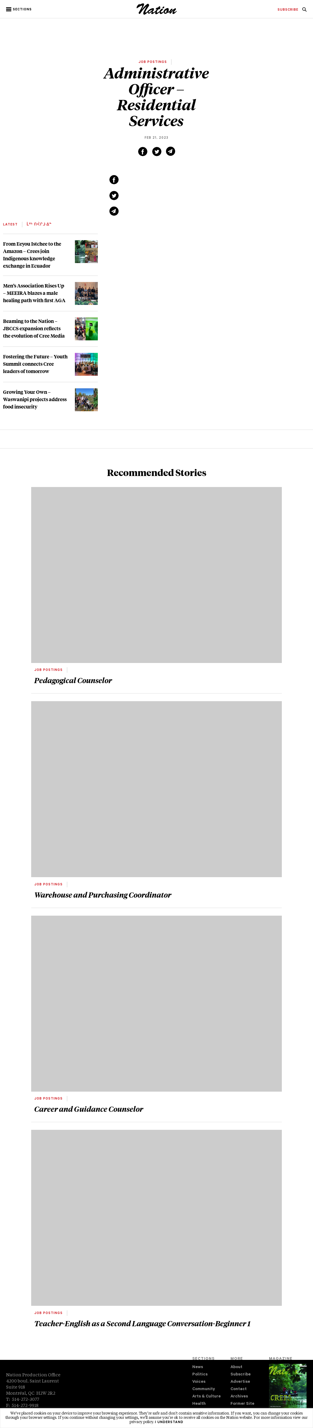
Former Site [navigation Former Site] (242, 1404)
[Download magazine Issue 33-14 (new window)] (288, 1391)
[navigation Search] (304, 11)
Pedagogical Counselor (73, 680)
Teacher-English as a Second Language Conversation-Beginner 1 (142, 1323)
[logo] (157, 13)
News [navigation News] (197, 1367)
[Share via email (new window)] (170, 151)
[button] (19, 9)
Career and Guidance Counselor (88, 1109)
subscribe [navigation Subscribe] (288, 10)
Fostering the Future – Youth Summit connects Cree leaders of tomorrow (35, 364)
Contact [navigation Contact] (238, 1389)
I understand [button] (169, 1422)
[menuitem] (288, 10)
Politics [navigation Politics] (200, 1374)
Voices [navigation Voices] (198, 1382)
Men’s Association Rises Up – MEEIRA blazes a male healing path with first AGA (34, 293)
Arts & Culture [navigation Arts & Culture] (206, 1396)
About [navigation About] (236, 1367)
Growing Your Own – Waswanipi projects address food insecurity (35, 399)
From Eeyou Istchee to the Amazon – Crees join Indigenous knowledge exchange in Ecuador (32, 254)
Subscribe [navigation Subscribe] (240, 1374)
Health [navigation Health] (199, 1404)
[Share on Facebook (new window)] (143, 151)
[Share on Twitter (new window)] (157, 151)
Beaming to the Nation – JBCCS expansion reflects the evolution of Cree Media (34, 328)
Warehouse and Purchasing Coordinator (102, 894)
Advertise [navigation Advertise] (240, 1382)
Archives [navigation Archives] (239, 1396)
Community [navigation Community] (203, 1389)
